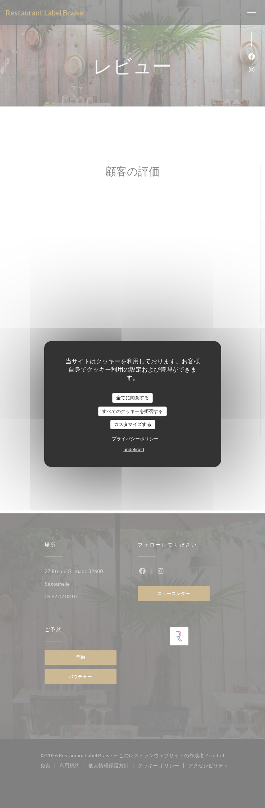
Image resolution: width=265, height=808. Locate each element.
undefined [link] (133, 449)
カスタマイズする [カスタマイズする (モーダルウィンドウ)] (132, 424)
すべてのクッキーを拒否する (132, 411)
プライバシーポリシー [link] (135, 438)
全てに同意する (132, 397)
